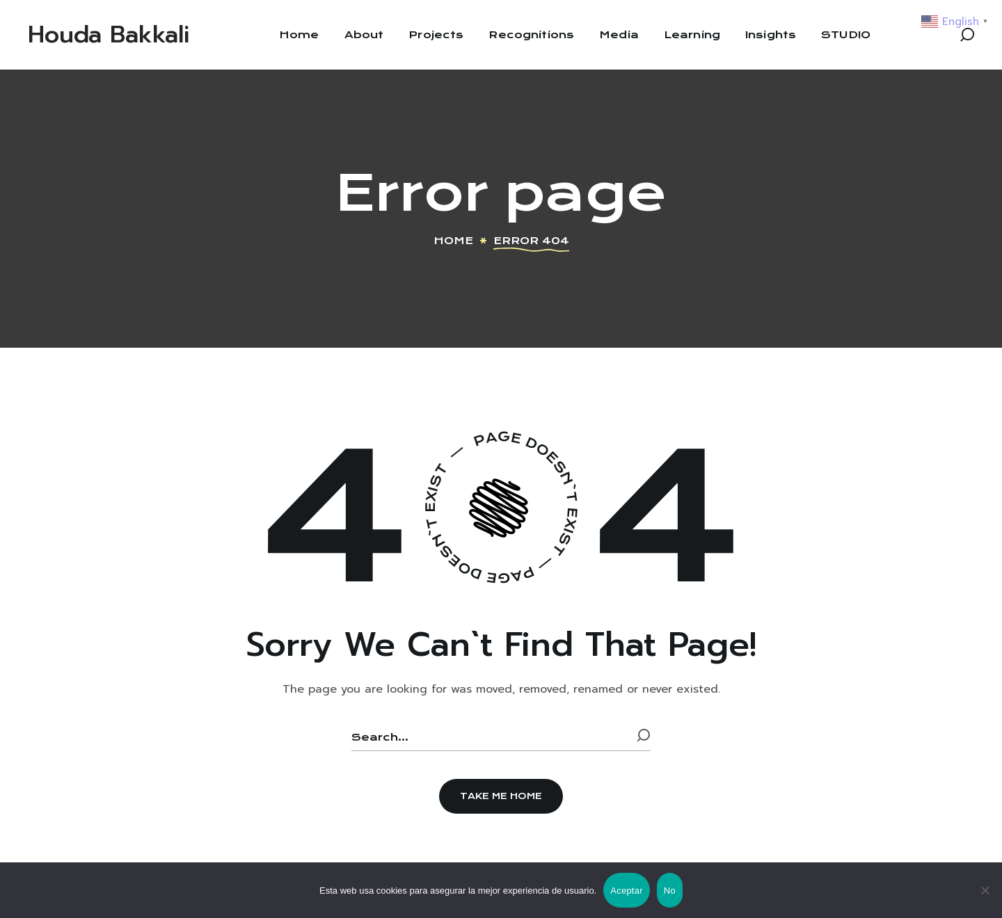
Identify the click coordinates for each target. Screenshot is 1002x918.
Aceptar (626, 890)
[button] (967, 35)
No (670, 890)
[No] (985, 890)
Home (453, 240)
